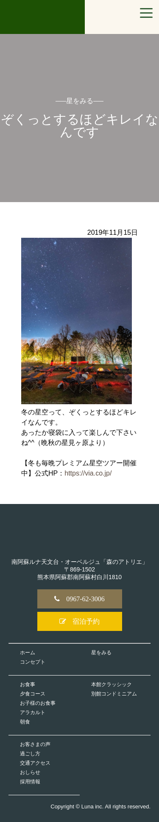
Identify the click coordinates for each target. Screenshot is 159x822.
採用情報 (30, 781)
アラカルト (32, 712)
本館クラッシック (111, 684)
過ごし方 (30, 753)
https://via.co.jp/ (88, 473)
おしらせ (30, 772)
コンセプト (32, 661)
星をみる (101, 652)
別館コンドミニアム (114, 693)
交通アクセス (35, 763)
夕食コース (32, 693)
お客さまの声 (35, 744)
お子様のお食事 (38, 703)
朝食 (25, 721)
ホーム (27, 652)
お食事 (27, 684)
